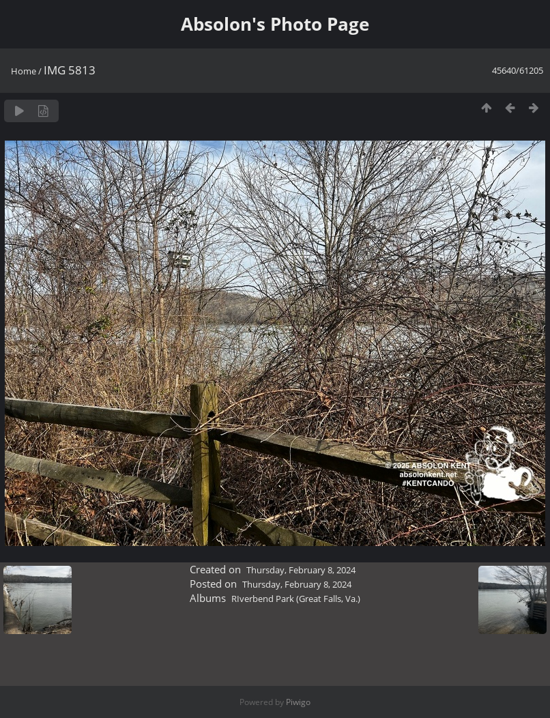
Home (23, 71)
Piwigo (298, 702)
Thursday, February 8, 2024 (301, 570)
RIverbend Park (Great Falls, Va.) (295, 598)
